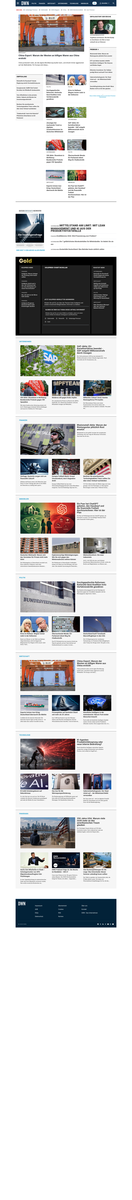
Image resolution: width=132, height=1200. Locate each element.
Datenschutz (39, 916)
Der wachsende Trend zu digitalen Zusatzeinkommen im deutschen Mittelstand (54, 127)
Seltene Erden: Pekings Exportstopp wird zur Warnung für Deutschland (101, 296)
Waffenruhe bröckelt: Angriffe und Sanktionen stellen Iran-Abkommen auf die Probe (101, 286)
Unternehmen (62, 3)
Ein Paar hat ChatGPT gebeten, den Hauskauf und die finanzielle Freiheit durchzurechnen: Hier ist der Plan (77, 191)
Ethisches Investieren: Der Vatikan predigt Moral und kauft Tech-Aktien (101, 71)
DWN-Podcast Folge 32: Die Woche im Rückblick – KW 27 (65, 871)
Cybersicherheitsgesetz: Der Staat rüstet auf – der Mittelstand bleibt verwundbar (100, 79)
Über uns (84, 906)
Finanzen (42, 3)
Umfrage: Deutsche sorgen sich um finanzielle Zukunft (33, 477)
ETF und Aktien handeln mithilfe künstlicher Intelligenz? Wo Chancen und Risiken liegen (101, 63)
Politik (34, 3)
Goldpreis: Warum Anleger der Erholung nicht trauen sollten (30, 275)
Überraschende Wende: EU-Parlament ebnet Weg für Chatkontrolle (76, 157)
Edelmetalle (44, 10)
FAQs (36, 913)
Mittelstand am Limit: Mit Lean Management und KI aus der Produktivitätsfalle (78, 228)
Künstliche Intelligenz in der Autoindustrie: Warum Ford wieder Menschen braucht (96, 714)
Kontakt (84, 909)
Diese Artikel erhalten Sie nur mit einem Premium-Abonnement (103, 96)
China (64, 10)
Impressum (38, 906)
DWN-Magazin (55, 10)
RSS (59, 913)
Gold (48, 321)
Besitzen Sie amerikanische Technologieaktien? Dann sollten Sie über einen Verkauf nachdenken (28, 106)
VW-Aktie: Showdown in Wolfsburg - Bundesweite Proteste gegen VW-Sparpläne (55, 158)
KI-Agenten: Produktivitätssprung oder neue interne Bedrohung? (90, 742)
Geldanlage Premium (31, 10)
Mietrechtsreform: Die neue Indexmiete (93, 556)
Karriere (60, 916)
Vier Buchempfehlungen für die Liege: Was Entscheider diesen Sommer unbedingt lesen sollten (95, 872)
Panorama (23, 814)
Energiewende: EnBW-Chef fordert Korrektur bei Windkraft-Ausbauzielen (28, 89)
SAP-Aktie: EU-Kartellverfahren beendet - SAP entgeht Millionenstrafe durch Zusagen (76, 127)
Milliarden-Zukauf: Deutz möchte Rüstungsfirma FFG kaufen (95, 399)
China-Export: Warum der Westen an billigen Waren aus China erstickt (49, 57)
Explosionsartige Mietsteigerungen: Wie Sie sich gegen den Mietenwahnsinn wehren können (65, 557)
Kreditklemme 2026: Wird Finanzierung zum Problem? (77, 236)
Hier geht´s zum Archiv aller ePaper (30, 250)
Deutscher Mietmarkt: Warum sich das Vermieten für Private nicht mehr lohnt (34, 557)
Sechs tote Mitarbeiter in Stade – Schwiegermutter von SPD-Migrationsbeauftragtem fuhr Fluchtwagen (32, 873)
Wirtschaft (51, 3)
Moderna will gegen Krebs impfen (64, 398)
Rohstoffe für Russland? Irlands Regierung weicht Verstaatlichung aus (28, 82)
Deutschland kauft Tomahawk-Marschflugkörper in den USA (94, 635)
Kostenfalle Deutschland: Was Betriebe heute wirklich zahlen (82, 249)
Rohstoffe (61, 318)
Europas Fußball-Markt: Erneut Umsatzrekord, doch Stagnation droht (63, 478)
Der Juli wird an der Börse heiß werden (29, 295)
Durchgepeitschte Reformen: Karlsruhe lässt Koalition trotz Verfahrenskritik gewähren (54, 94)
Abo (94, 3)
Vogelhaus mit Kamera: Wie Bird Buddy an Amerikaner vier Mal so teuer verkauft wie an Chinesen (102, 40)
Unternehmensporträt (97, 35)
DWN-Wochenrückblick (76, 10)
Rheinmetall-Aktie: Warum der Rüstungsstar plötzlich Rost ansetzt (101, 55)
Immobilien (84, 3)
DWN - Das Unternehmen (90, 913)
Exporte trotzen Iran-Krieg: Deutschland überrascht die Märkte (54, 188)
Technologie (74, 3)
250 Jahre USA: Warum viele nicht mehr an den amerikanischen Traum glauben (91, 821)
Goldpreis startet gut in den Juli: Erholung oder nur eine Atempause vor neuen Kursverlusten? (29, 286)
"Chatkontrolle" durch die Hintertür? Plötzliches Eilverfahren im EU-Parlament (28, 116)
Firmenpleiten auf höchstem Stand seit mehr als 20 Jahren (65, 713)
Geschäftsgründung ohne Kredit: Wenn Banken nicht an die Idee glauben (102, 87)
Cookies (61, 909)
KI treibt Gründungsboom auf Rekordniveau (31, 792)
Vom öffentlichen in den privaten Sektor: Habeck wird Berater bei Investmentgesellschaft (27, 97)
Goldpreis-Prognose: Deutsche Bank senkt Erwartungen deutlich (28, 304)
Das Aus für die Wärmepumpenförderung (61, 792)
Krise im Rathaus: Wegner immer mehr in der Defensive (76, 92)
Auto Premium (90, 10)
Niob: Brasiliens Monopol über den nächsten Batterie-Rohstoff (101, 306)
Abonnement (62, 906)
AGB (36, 909)
